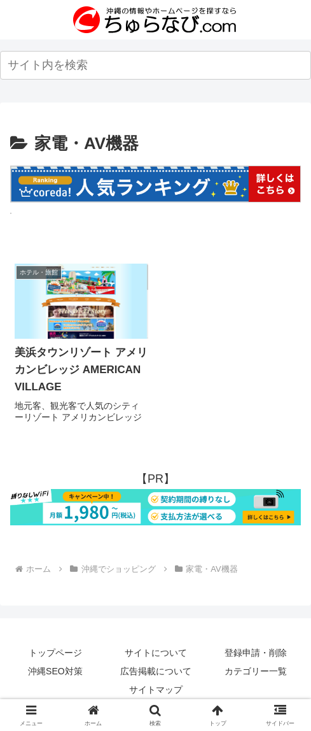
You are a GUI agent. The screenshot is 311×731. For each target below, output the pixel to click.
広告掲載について (155, 671)
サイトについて (156, 653)
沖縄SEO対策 (55, 671)
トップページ (55, 653)
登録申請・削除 (256, 653)
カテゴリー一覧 (256, 671)
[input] (155, 65)
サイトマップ (156, 690)
